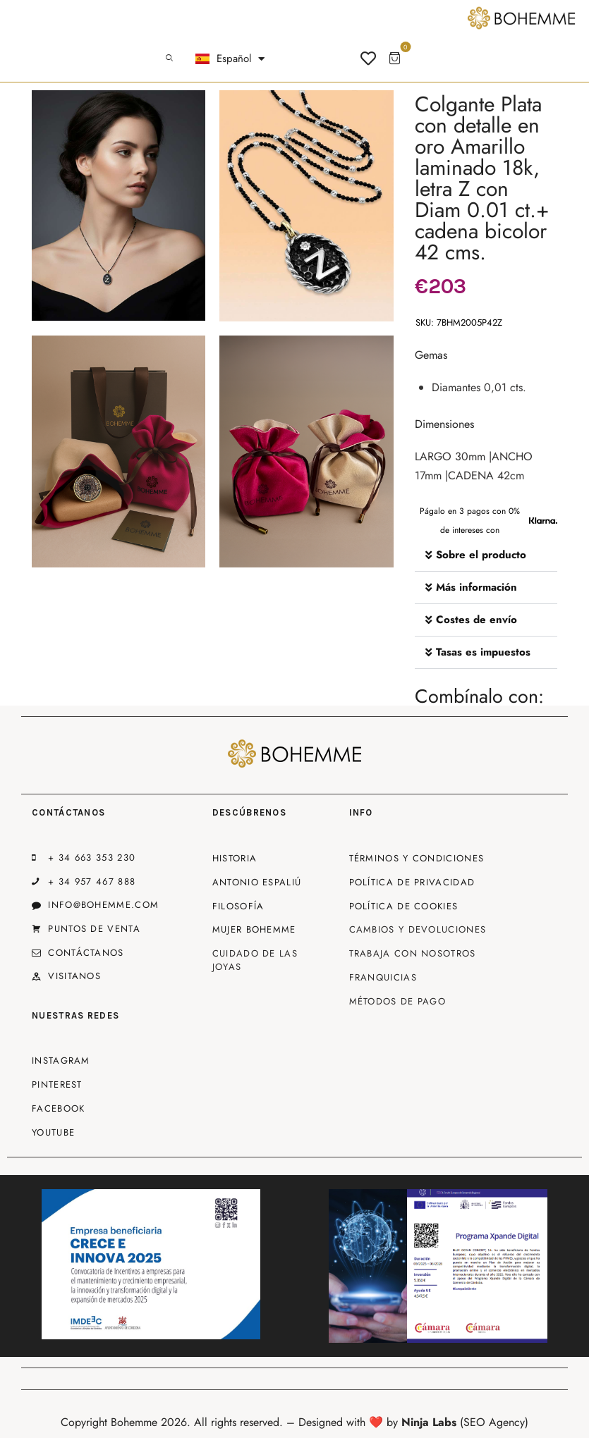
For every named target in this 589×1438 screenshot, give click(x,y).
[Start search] (169, 58)
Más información (476, 587)
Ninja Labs (428, 1422)
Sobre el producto (481, 555)
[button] (486, 555)
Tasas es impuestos (483, 652)
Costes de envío (476, 619)
